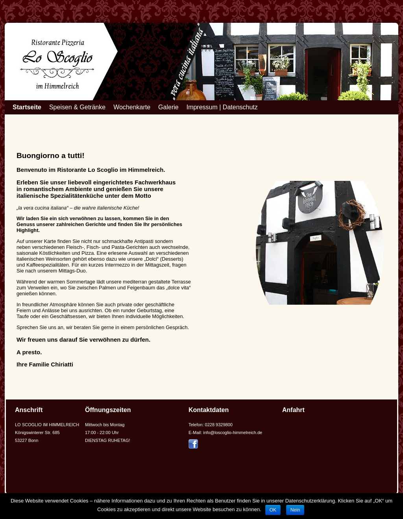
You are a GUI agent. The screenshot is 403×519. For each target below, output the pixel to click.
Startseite (27, 107)
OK (273, 510)
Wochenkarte (131, 107)
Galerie (168, 107)
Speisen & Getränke (77, 107)
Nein (295, 510)
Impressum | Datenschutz (222, 107)
